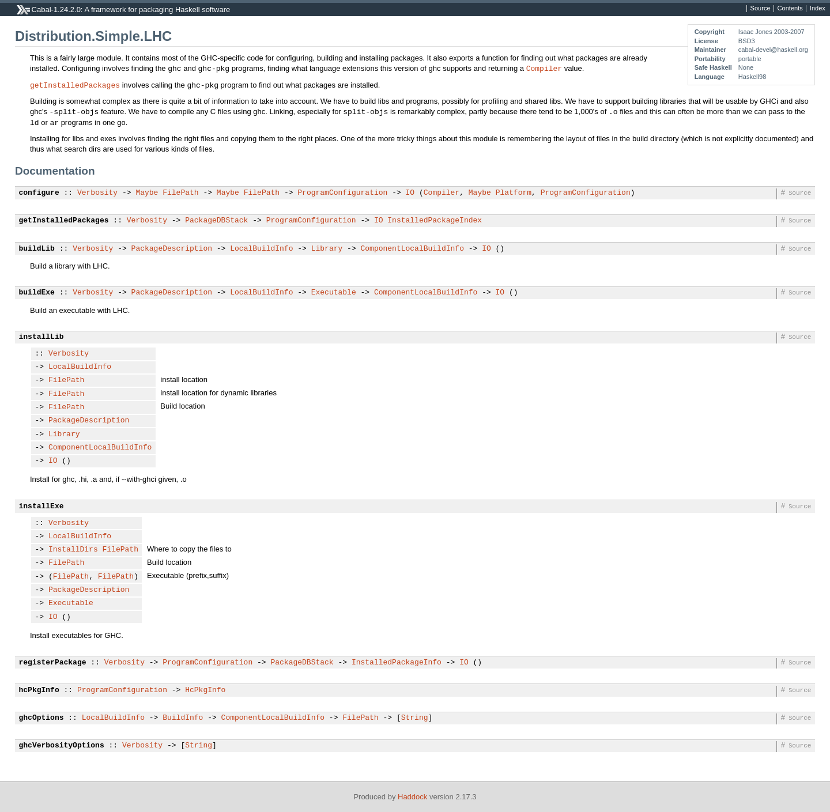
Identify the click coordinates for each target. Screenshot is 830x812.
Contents (790, 8)
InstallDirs (73, 550)
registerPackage (52, 663)
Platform (513, 193)
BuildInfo (183, 718)
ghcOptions (41, 718)
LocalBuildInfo (261, 249)
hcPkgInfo (39, 690)
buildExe (37, 293)
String (414, 718)
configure (39, 193)
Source (760, 8)
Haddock (412, 796)
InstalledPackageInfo (397, 663)
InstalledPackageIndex (434, 221)
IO (409, 193)
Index (817, 8)
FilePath (180, 193)
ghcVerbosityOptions (61, 746)
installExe (41, 506)
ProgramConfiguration (342, 193)
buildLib (37, 249)
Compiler (544, 68)
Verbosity (97, 193)
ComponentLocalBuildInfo (411, 249)
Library (327, 249)
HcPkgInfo (205, 690)
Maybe (146, 193)
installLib (41, 337)
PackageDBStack (216, 221)
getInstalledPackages (75, 85)
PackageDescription (171, 249)
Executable (333, 293)
